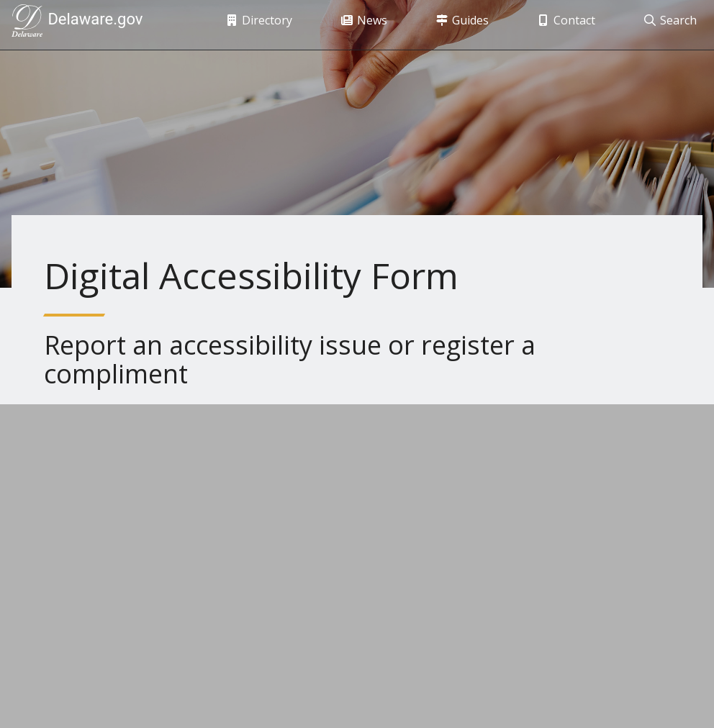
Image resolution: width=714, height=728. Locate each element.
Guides (454, 25)
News (355, 25)
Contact (557, 25)
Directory (250, 25)
